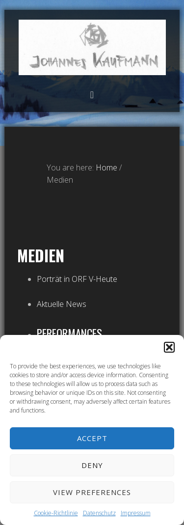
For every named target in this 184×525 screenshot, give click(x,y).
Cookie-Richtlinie (56, 513)
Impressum (136, 513)
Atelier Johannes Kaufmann (92, 47)
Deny (92, 465)
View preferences (92, 492)
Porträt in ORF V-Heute (77, 279)
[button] (169, 347)
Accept (92, 438)
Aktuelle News (61, 304)
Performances (69, 333)
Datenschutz (99, 513)
